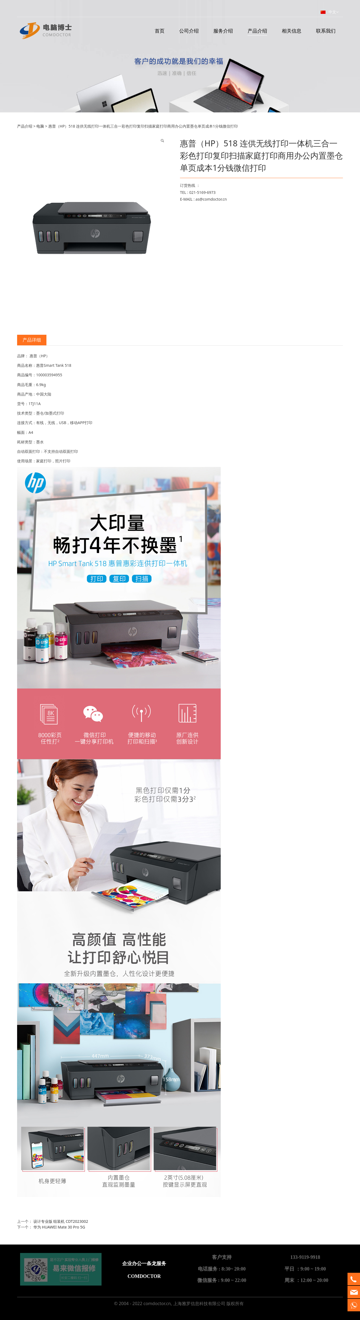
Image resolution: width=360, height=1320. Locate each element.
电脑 (40, 126)
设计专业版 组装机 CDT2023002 (60, 1221)
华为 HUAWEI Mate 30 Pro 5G (59, 1227)
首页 (160, 30)
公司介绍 (189, 30)
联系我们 (326, 30)
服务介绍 (223, 30)
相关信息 (291, 30)
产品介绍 (257, 30)
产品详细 (32, 340)
